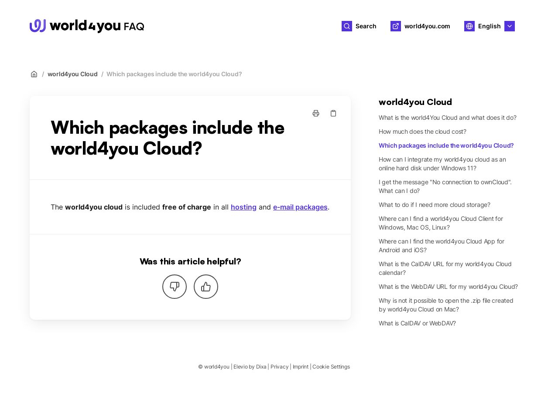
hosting (244, 207)
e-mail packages (300, 207)
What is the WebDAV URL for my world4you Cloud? (448, 286)
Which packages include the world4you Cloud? (174, 74)
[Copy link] (333, 113)
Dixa (261, 366)
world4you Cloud (73, 74)
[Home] (86, 26)
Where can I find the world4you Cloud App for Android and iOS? (441, 245)
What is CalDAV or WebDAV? (417, 323)
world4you (216, 366)
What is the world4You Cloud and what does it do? (448, 117)
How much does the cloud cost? (422, 131)
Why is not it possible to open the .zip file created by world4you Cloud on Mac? (446, 305)
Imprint (300, 366)
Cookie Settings (330, 366)
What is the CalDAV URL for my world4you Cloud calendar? (445, 268)
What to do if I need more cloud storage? (434, 204)
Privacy (279, 366)
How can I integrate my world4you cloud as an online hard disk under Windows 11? (442, 164)
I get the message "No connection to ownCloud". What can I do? (445, 186)
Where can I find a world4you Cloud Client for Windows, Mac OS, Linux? (441, 223)
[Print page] (316, 113)
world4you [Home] (180, 26)
